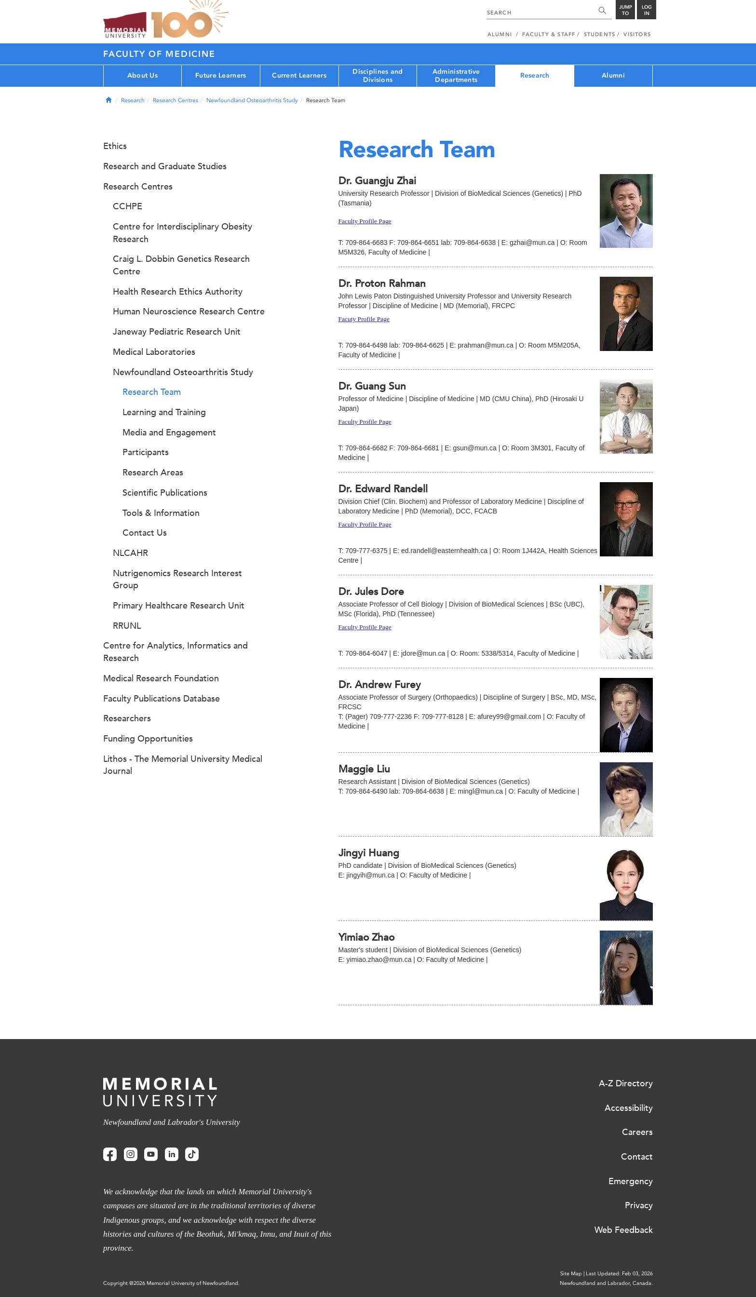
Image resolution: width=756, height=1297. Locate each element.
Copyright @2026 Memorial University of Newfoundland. (171, 1283)
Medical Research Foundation (161, 678)
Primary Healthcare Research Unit (178, 605)
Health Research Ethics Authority (178, 291)
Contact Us (144, 532)
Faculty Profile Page (365, 221)
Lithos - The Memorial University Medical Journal (182, 765)
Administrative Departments (456, 76)
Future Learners (220, 75)
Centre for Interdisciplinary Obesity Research (182, 232)
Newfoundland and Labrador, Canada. (606, 1283)
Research (535, 75)
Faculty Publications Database (161, 698)
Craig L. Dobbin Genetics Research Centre (181, 265)
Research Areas (152, 472)
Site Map (571, 1273)
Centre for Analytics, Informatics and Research (175, 651)
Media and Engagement (169, 432)
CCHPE (127, 206)
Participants (145, 452)
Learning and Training (164, 412)
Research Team (151, 392)
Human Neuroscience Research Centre (189, 311)
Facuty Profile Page (364, 319)
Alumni (613, 75)
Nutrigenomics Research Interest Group (177, 579)
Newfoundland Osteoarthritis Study (252, 100)
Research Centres (175, 100)
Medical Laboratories (154, 352)
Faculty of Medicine (159, 54)
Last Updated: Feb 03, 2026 (619, 1273)
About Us (142, 75)
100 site (190, 19)
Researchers (127, 718)
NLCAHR (130, 553)
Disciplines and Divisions (377, 76)
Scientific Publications (164, 492)
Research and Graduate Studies (165, 166)
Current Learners (299, 75)
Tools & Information (161, 513)
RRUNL (127, 626)
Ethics (115, 146)
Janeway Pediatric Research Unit (177, 331)
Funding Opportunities (148, 738)
